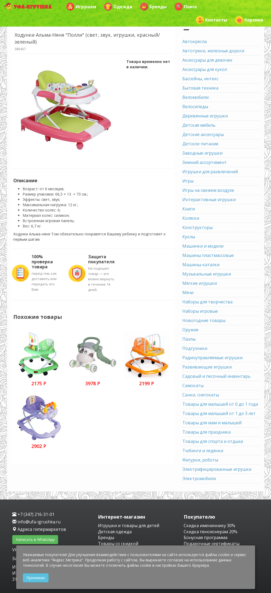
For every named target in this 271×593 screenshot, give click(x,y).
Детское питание (200, 144)
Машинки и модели (202, 246)
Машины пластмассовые (208, 255)
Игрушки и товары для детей (128, 525)
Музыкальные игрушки (206, 274)
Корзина (249, 20)
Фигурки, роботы (200, 460)
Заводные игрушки (202, 153)
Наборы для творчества (207, 302)
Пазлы (189, 339)
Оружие (190, 330)
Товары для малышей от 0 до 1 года (220, 404)
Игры (187, 181)
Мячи (187, 292)
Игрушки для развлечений (210, 172)
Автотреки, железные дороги (213, 51)
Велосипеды (195, 106)
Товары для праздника (206, 432)
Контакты (211, 20)
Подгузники (194, 348)
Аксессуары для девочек (207, 60)
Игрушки (81, 7)
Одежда (118, 7)
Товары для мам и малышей (212, 423)
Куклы (188, 237)
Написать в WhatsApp (35, 539)
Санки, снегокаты (200, 395)
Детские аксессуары (203, 134)
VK (15, 550)
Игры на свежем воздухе (208, 190)
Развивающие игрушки (207, 367)
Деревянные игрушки (205, 116)
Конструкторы (197, 227)
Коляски (190, 218)
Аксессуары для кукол (204, 69)
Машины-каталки (201, 265)
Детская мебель (199, 125)
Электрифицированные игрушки (216, 469)
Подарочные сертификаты (211, 544)
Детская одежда (115, 532)
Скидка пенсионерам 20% (210, 532)
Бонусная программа (205, 537)
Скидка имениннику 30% (209, 525)
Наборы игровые (200, 311)
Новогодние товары (203, 320)
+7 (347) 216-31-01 (33, 514)
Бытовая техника (200, 88)
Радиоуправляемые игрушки (212, 358)
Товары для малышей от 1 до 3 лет (219, 413)
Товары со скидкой (118, 544)
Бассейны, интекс (200, 79)
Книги (188, 209)
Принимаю (35, 577)
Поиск (186, 7)
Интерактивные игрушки (209, 199)
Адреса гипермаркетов (39, 529)
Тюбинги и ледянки (202, 451)
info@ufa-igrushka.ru (36, 522)
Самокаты (193, 385)
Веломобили (195, 97)
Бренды (153, 7)
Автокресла (194, 41)
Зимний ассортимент (204, 162)
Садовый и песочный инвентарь (216, 376)
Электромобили (199, 478)
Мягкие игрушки (199, 283)
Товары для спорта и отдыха (212, 441)
